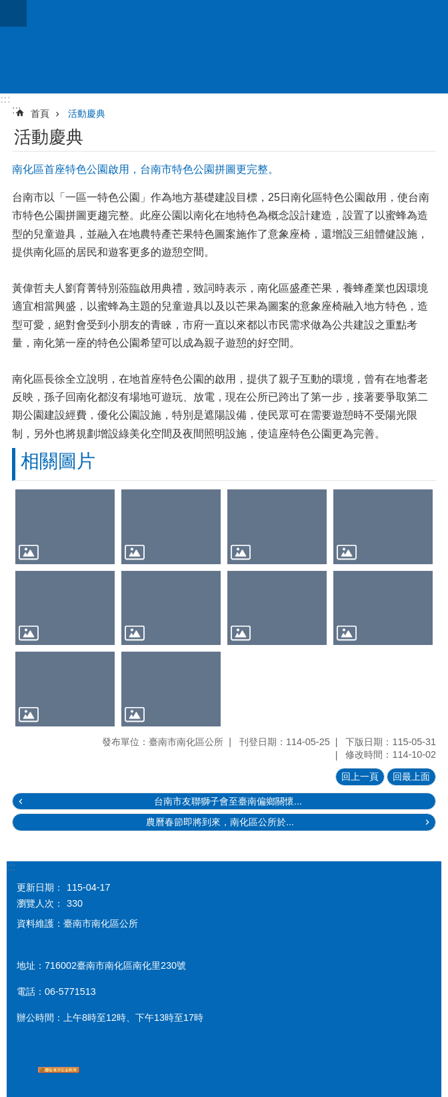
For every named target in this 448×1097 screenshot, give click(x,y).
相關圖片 (58, 461)
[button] (65, 526)
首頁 (40, 113)
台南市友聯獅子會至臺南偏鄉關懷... (228, 801)
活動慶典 (86, 113)
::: (5, 99)
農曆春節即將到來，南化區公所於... (220, 822)
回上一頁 (360, 776)
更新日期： (40, 887)
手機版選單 (13, 13)
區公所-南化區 (224, 46)
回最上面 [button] (411, 776)
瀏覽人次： (40, 903)
